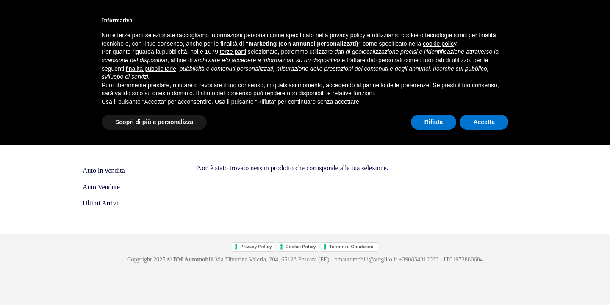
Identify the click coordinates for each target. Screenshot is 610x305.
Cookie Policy (301, 246)
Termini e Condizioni (351, 246)
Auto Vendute (101, 187)
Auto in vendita (104, 170)
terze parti (233, 51)
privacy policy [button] (348, 35)
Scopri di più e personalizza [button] (154, 122)
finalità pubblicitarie (151, 68)
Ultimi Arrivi (100, 203)
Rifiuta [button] (433, 122)
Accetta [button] (484, 122)
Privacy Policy (256, 246)
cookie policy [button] (439, 43)
